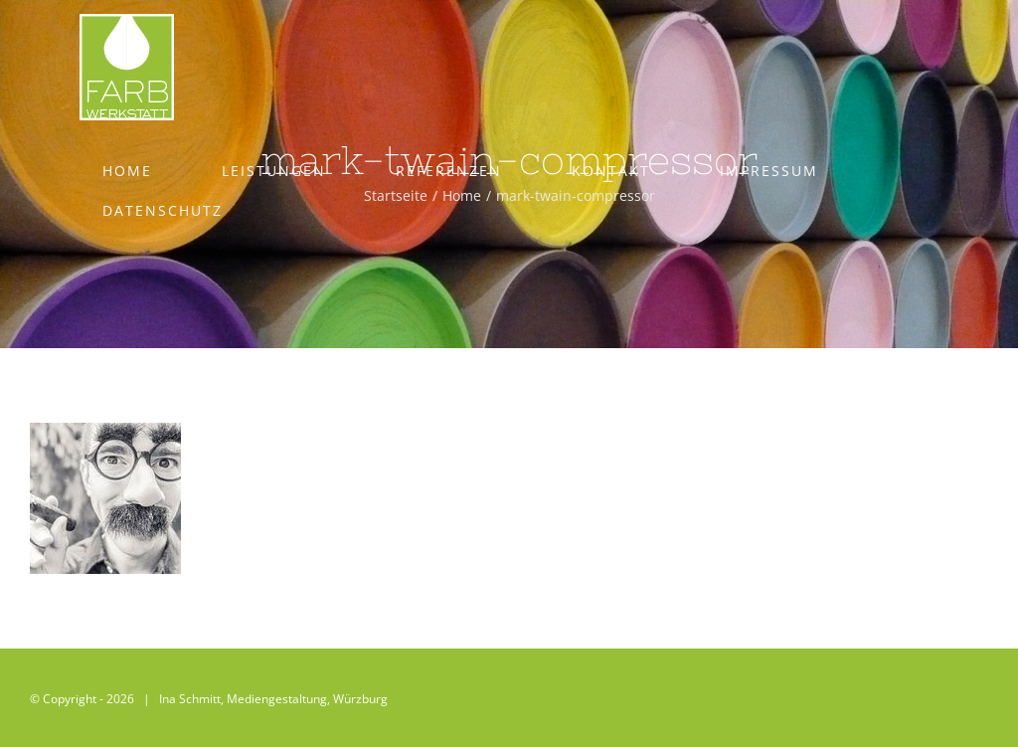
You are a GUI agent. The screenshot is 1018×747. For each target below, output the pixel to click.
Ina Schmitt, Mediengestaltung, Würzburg (273, 698)
